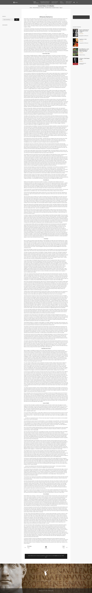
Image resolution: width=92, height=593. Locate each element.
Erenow (40, 590)
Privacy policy (50, 590)
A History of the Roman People (84, 59)
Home (31, 7)
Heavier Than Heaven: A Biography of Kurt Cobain (84, 31)
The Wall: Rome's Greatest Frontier (52, 7)
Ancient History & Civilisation (38, 7)
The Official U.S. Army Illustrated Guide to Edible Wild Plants (84, 50)
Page (33, 546)
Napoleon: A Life (83, 39)
